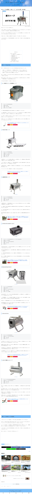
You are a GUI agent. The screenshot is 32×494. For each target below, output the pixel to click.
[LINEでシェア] (11, 449)
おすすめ (6, 444)
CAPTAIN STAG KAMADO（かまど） (15, 57)
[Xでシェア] (6, 447)
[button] (21, 449)
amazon (16, 149)
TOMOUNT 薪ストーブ (14, 55)
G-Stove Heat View (13, 59)
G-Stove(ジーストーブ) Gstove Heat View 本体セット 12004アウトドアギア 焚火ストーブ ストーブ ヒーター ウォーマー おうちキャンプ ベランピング (17, 355)
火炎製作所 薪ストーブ (14, 56)
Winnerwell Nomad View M (14, 58)
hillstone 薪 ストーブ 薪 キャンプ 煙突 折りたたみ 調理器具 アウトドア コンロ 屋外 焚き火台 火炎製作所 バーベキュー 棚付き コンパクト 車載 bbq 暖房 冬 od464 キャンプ (18, 217)
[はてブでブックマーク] (26, 447)
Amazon (11, 219)
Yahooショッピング (15, 125)
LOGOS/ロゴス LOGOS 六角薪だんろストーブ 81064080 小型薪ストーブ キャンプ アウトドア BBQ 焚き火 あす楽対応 (17, 399)
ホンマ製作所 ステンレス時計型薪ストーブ (16, 54)
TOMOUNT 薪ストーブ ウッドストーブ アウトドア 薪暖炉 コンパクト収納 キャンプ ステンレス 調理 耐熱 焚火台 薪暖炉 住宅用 (17, 172)
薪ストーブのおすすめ (13, 53)
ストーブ (9, 444)
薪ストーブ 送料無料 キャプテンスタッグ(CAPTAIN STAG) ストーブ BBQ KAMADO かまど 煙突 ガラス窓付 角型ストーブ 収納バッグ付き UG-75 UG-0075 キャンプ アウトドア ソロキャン (17, 261)
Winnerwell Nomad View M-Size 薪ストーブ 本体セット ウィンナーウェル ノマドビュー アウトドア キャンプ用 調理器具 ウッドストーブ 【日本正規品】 (17, 307)
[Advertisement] (16, 45)
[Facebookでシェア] (16, 447)
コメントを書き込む (16, 484)
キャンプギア (3, 444)
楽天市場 (9, 219)
